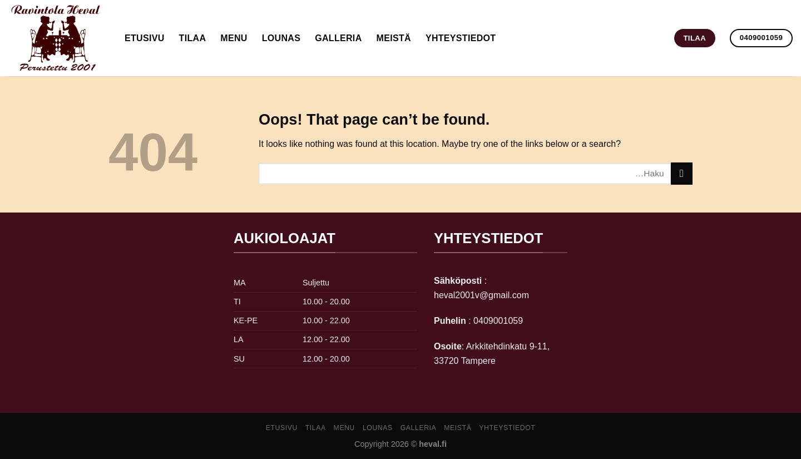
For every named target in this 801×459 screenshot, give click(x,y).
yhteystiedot (461, 38)
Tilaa (192, 38)
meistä (394, 38)
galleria (338, 38)
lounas (281, 38)
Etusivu (145, 38)
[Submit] (682, 173)
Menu (233, 38)
